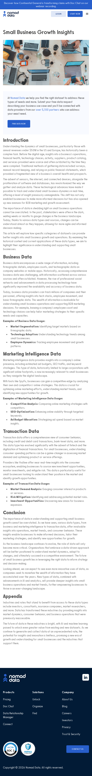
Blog (64, 706)
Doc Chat (8, 706)
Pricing (7, 699)
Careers (66, 713)
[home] (12, 14)
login (59, 14)
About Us (67, 699)
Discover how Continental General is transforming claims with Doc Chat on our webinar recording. (46, 5)
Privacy (66, 727)
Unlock (36, 699)
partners (54, 109)
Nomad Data (17, 98)
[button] (86, 13)
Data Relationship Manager (13, 715)
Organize (37, 706)
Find (34, 713)
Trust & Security (71, 734)
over (39, 109)
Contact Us (77, 749)
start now (75, 14)
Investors (67, 720)
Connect (8, 724)
